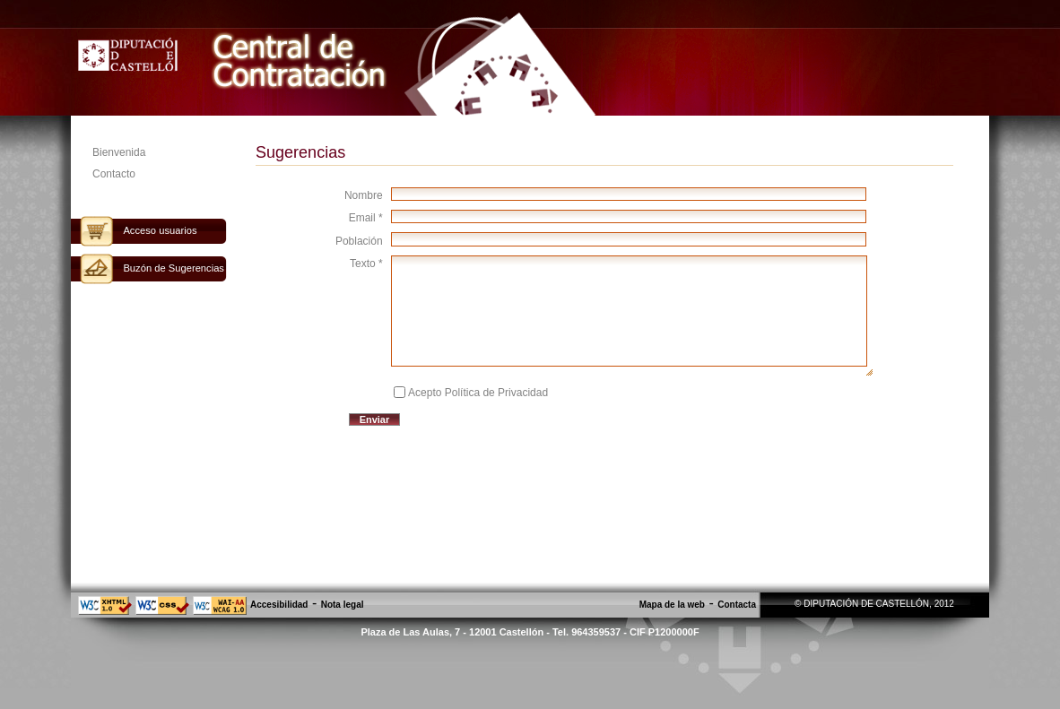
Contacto (113, 174)
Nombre (363, 195)
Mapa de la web (672, 605)
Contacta (736, 605)
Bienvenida (118, 152)
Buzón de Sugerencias (173, 268)
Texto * (366, 263)
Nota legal (342, 605)
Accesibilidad (279, 605)
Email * (366, 217)
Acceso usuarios (159, 230)
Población (359, 241)
